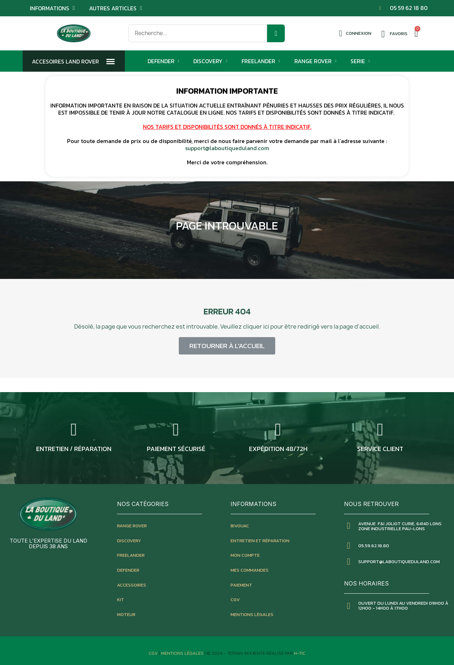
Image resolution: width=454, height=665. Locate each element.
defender (128, 570)
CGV (235, 599)
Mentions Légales (183, 653)
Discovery (210, 61)
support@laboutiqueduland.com (227, 148)
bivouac (240, 525)
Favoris (399, 33)
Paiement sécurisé (176, 449)
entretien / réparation (73, 449)
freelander (131, 555)
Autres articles (115, 8)
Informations (52, 8)
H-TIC (299, 653)
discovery (129, 540)
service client (380, 449)
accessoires (131, 585)
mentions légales (252, 614)
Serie (360, 61)
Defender (163, 61)
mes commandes (249, 570)
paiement (241, 585)
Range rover (132, 525)
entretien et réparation (260, 540)
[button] (227, 346)
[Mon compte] (355, 33)
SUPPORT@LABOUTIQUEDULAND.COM (399, 561)
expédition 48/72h (278, 449)
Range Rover (315, 61)
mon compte (245, 555)
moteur (126, 614)
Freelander (261, 61)
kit (120, 599)
